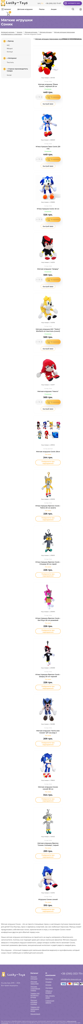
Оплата (48, 985)
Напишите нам (72, 3)
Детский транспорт (35, 983)
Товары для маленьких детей (35, 1009)
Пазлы (41, 9)
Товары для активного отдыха (35, 995)
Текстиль (8, 62)
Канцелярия (35, 1014)
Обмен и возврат (48, 992)
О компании (50, 974)
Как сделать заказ (50, 997)
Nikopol (8, 49)
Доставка (49, 988)
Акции (53, 9)
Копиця (8, 52)
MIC (6, 45)
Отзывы (48, 982)
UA (39, 3)
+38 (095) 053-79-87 (53, 3)
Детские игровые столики (34, 1002)
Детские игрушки (25, 9)
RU (42, 3)
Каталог (7, 9)
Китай (7, 75)
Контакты (49, 979)
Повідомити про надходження (48, 462)
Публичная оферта (49, 1002)
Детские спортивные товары (35, 988)
